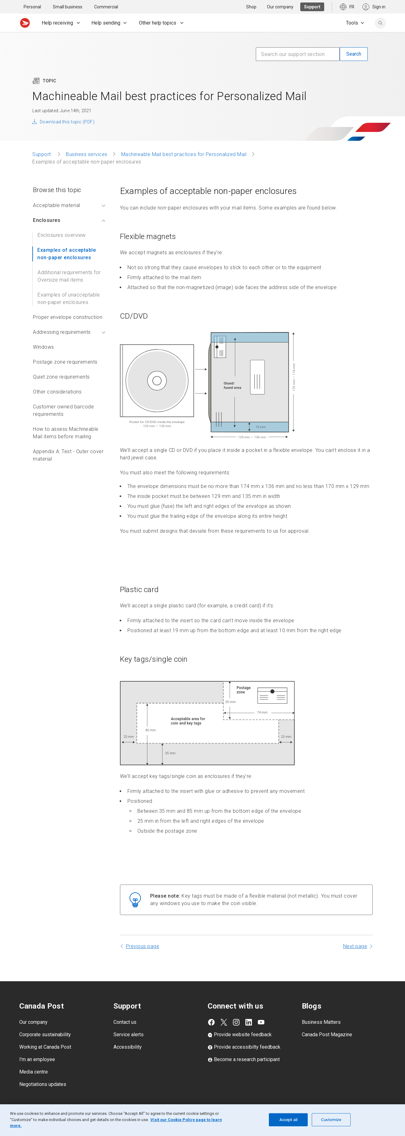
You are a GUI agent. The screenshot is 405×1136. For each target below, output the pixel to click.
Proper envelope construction (67, 317)
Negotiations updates (42, 1084)
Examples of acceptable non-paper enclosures (66, 253)
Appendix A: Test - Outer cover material (68, 455)
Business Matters (321, 1022)
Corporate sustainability (45, 1034)
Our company (33, 1022)
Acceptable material (69, 205)
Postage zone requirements (65, 362)
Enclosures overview (62, 235)
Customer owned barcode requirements (63, 410)
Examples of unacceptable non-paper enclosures (69, 298)
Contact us (124, 1022)
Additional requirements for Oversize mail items (69, 276)
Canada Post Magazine (327, 1034)
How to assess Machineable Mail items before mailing (66, 432)
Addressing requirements (69, 332)
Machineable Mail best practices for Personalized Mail (184, 154)
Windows (43, 347)
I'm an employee (37, 1059)
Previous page (142, 946)
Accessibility (127, 1047)
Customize (331, 1119)
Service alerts (128, 1034)
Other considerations (57, 392)
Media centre (33, 1072)
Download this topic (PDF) (67, 121)
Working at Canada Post (45, 1047)
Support (42, 154)
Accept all (288, 1119)
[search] (380, 23)
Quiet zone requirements (61, 377)
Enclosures (69, 220)
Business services (87, 154)
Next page (355, 946)
